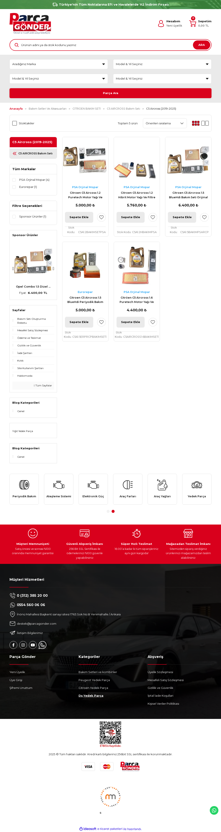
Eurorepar (85, 292)
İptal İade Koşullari (160, 695)
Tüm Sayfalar (43, 385)
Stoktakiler (26, 123)
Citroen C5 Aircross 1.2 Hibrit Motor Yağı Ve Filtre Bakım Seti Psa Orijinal (136, 195)
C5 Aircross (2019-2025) (161, 108)
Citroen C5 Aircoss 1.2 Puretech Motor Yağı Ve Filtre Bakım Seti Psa (85, 195)
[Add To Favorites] (101, 217)
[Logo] (30, 23)
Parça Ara (110, 93)
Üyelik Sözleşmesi (160, 672)
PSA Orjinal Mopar (85, 187)
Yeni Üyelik (17, 672)
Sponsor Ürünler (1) (32, 216)
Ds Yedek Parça (91, 695)
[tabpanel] (24, 489)
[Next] (53, 268)
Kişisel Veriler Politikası (163, 703)
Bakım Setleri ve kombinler (98, 672)
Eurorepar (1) (28, 187)
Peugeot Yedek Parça (94, 680)
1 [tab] (108, 511)
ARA (201, 44)
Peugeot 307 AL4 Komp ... (33, 286)
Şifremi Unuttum (20, 688)
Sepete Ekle (78, 217)
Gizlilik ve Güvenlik (160, 688)
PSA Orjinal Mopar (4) (34, 179)
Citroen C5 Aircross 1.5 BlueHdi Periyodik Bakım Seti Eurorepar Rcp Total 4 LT (85, 300)
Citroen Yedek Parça (93, 688)
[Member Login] (170, 23)
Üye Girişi (15, 680)
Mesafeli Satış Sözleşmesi (166, 680)
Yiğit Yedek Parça (22, 431)
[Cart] (200, 23)
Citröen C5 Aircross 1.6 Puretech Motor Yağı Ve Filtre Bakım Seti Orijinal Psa (136, 300)
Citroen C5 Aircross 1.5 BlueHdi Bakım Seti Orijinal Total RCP (188, 195)
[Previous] (13, 268)
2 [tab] (113, 511)
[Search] (110, 45)
